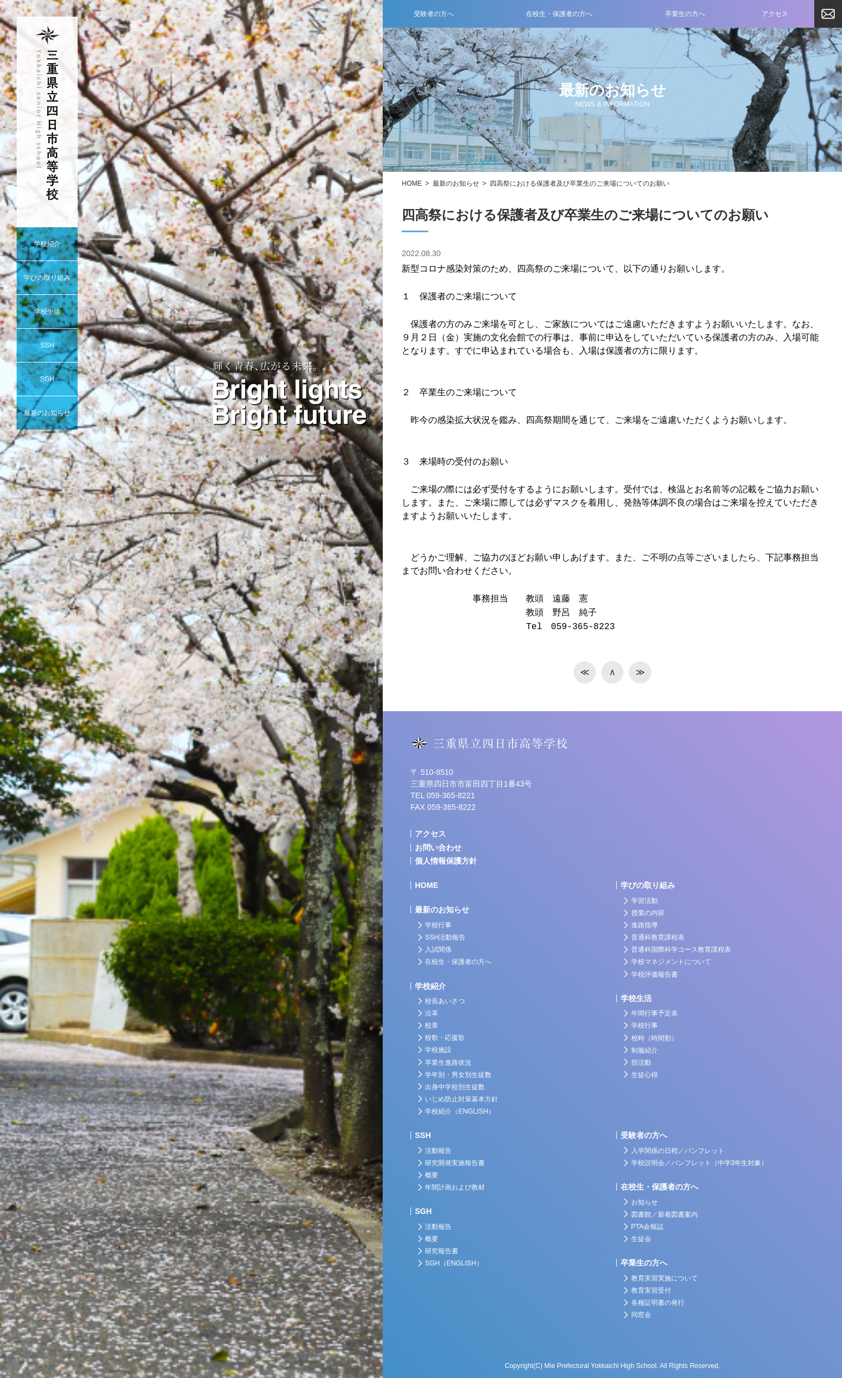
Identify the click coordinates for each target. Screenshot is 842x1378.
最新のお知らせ (456, 183)
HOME (412, 183)
